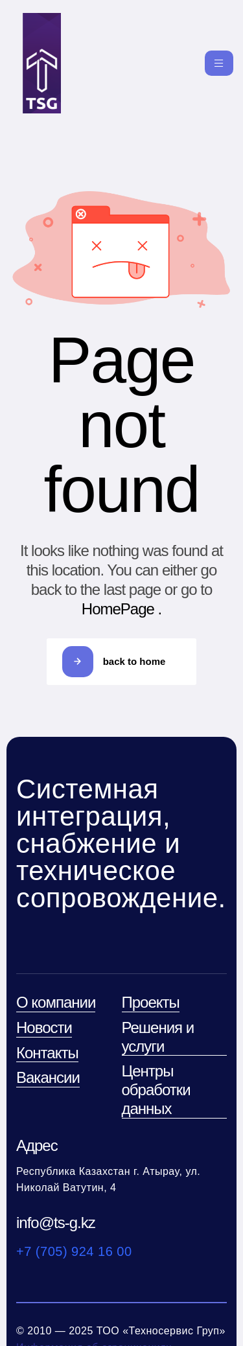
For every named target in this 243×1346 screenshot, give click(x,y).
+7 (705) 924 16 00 (74, 1251)
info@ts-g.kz (55, 1222)
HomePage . (121, 609)
